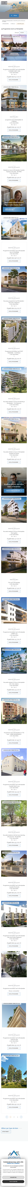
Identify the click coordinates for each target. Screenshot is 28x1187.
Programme (6, 23)
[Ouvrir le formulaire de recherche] (14, 15)
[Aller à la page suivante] (21, 1117)
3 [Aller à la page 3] (17, 1117)
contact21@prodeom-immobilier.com (11, 1179)
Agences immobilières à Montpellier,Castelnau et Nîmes (13, 21)
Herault (13, 23)
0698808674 (4, 1176)
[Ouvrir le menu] (4, 3)
